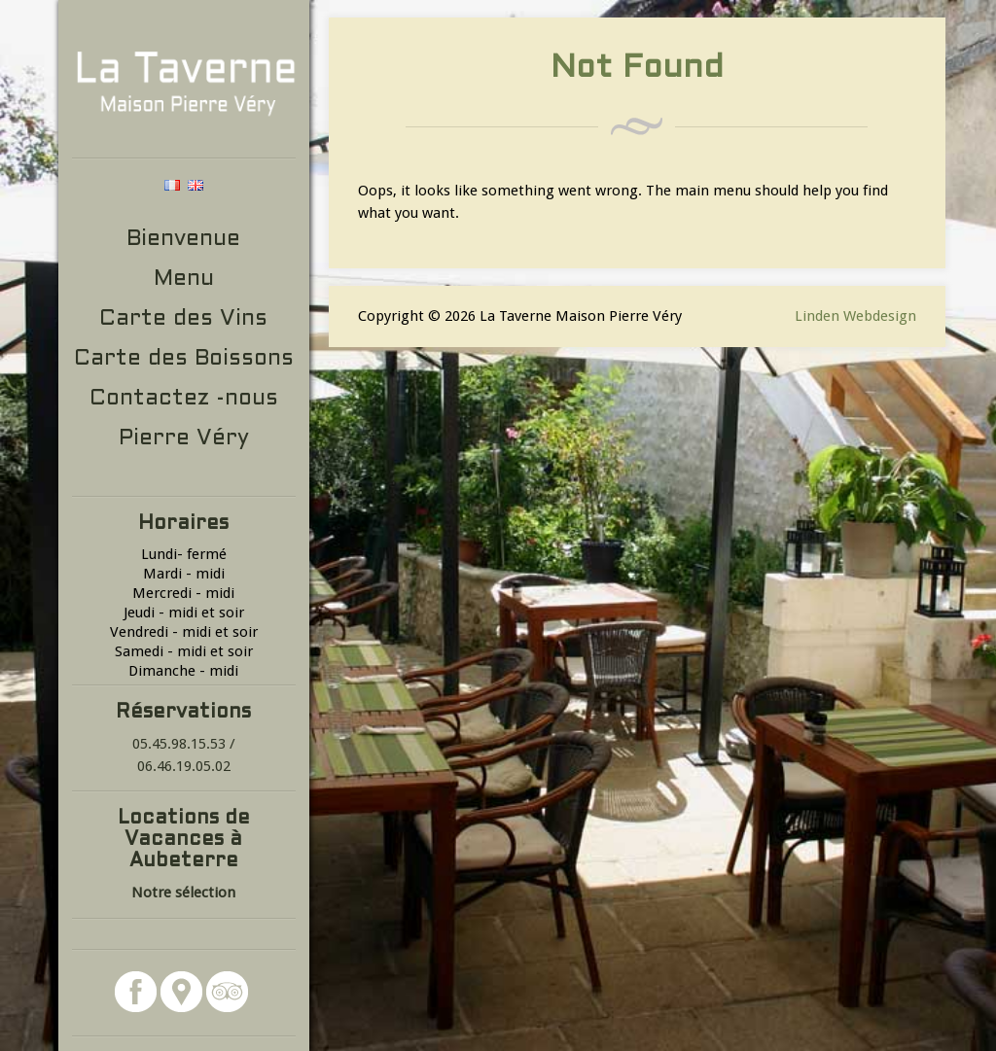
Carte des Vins (183, 319)
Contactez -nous (183, 399)
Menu (184, 279)
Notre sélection (183, 892)
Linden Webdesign (855, 316)
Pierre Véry (184, 439)
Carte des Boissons (184, 359)
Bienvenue (183, 239)
